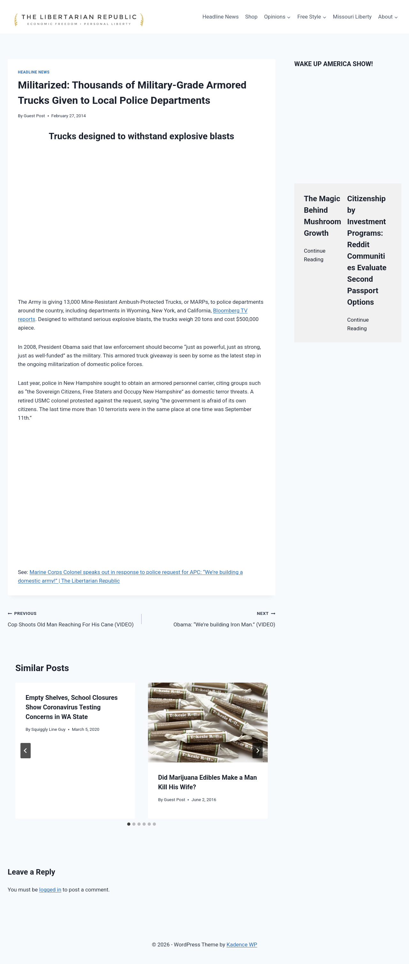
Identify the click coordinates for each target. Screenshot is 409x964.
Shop (251, 16)
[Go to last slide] (25, 750)
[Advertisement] (92, 442)
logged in (50, 889)
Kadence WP (242, 944)
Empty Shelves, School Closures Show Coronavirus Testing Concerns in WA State (72, 707)
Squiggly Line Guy (48, 729)
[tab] (128, 824)
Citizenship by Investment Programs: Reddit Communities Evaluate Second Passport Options (367, 250)
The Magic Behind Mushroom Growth (322, 216)
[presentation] (208, 722)
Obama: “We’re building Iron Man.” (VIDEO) (211, 618)
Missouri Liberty (352, 16)
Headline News (220, 16)
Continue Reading (315, 255)
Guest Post (34, 115)
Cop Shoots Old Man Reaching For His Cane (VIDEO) (72, 618)
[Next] (257, 750)
